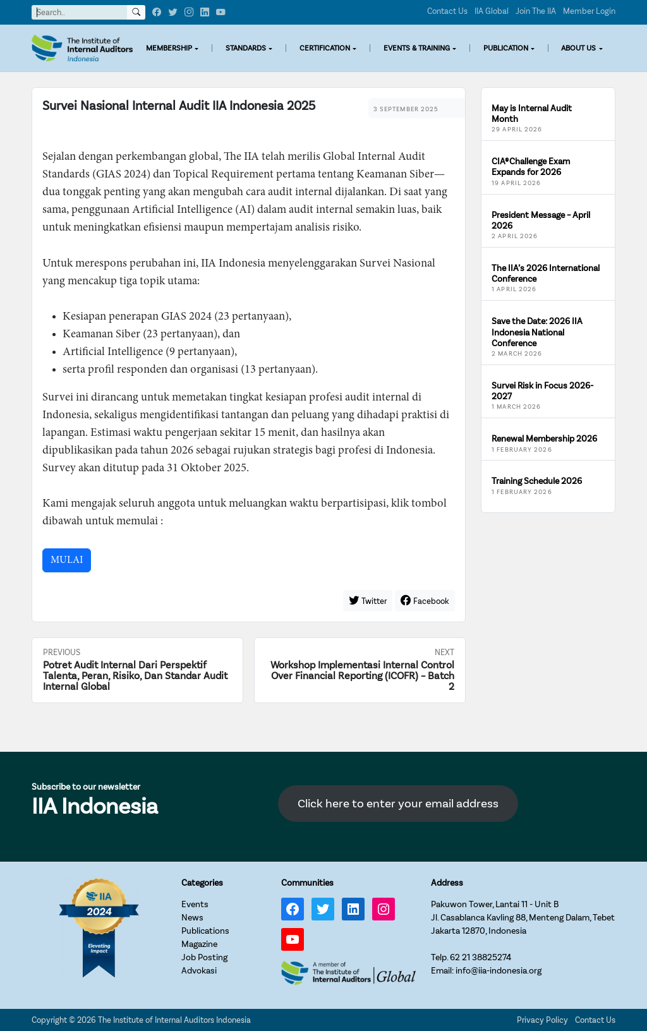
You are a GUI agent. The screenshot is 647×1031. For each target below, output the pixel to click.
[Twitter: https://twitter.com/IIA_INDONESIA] (322, 909)
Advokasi (199, 970)
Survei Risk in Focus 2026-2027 (542, 391)
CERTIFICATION (324, 48)
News (192, 917)
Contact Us (447, 11)
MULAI (67, 560)
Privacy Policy (542, 1020)
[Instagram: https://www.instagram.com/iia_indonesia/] (383, 909)
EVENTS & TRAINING (417, 48)
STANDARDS (246, 48)
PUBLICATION (505, 48)
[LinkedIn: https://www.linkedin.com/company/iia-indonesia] (353, 909)
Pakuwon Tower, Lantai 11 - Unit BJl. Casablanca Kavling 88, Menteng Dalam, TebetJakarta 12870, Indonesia (523, 917)
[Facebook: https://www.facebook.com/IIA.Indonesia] (292, 909)
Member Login (589, 11)
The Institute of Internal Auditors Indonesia (174, 1020)
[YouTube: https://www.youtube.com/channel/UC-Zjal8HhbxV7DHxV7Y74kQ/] (292, 939)
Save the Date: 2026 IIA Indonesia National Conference (537, 332)
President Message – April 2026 (541, 220)
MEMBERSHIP (169, 48)
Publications (205, 930)
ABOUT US (578, 48)
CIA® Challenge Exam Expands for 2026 (531, 167)
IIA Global (492, 11)
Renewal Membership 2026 (544, 438)
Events (195, 904)
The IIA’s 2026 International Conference (546, 273)
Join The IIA (536, 11)
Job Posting (204, 957)
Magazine (199, 944)
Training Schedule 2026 (537, 481)
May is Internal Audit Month (532, 113)
